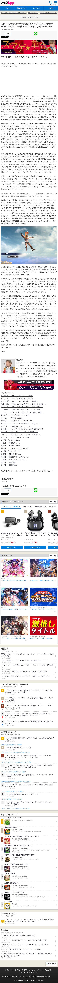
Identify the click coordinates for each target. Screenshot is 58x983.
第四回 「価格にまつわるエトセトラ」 (15, 457)
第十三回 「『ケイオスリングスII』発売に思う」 (19, 432)
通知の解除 (48, 970)
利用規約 (18, 970)
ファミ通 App (7, 3)
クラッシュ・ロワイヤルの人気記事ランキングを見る (16, 752)
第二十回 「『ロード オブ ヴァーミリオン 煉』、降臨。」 (23, 412)
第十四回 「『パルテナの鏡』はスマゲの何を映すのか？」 (23, 429)
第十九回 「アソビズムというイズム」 (15, 415)
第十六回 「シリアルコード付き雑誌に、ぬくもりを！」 (22, 423)
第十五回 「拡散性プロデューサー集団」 (16, 426)
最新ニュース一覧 (33, 13)
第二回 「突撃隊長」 (9, 462)
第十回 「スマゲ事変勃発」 (11, 440)
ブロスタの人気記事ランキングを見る (12, 799)
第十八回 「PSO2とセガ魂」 (12, 418)
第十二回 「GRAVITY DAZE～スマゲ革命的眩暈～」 (20, 434)
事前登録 (23, 17)
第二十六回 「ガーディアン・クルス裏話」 (17, 396)
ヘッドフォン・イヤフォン (11, 506)
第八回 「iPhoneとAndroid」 (12, 446)
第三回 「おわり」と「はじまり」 (14, 459)
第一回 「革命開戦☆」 (10, 465)
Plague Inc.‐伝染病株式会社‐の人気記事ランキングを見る (16, 781)
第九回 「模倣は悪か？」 (10, 443)
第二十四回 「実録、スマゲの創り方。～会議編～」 (20, 401)
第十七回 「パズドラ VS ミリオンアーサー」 (18, 421)
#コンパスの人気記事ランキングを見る (12, 744)
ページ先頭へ (52, 963)
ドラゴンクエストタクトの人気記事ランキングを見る (16, 808)
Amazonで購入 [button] (12, 547)
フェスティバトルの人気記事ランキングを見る (14, 771)
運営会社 (25, 970)
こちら (49, 64)
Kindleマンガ (27, 506)
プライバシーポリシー (36, 970)
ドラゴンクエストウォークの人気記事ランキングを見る (16, 762)
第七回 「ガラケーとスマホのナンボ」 (15, 448)
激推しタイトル (33, 17)
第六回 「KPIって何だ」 (10, 451)
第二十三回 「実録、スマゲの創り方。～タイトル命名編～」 (24, 404)
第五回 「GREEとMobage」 (12, 454)
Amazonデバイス (40, 506)
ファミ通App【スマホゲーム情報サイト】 (13, 13)
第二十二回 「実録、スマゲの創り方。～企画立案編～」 (22, 407)
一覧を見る (53, 501)
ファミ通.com (23, 972)
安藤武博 (4, 481)
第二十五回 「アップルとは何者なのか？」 (17, 398)
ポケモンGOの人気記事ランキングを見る (12, 791)
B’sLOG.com (33, 972)
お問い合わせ (9, 970)
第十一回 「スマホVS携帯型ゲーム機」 (16, 437)
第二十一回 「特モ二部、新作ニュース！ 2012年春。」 (22, 410)
